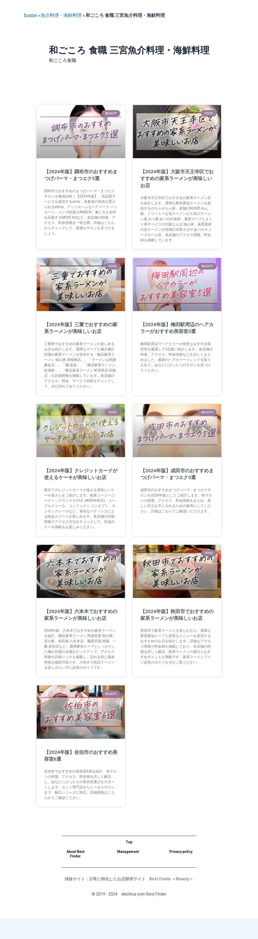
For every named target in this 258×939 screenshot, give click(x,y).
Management (128, 872)
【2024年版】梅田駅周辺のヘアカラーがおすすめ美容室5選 (175, 331)
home (30, 15)
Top (129, 863)
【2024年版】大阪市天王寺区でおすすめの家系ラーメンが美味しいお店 (176, 178)
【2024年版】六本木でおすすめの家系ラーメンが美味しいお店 (79, 632)
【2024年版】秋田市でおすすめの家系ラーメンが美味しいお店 (176, 632)
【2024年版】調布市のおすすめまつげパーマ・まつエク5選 (79, 178)
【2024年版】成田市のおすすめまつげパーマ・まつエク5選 (176, 484)
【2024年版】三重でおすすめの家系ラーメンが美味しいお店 (80, 331)
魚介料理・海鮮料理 (61, 15)
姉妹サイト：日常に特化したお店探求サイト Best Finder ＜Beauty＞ (129, 899)
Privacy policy (180, 872)
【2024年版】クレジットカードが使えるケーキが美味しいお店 (80, 484)
